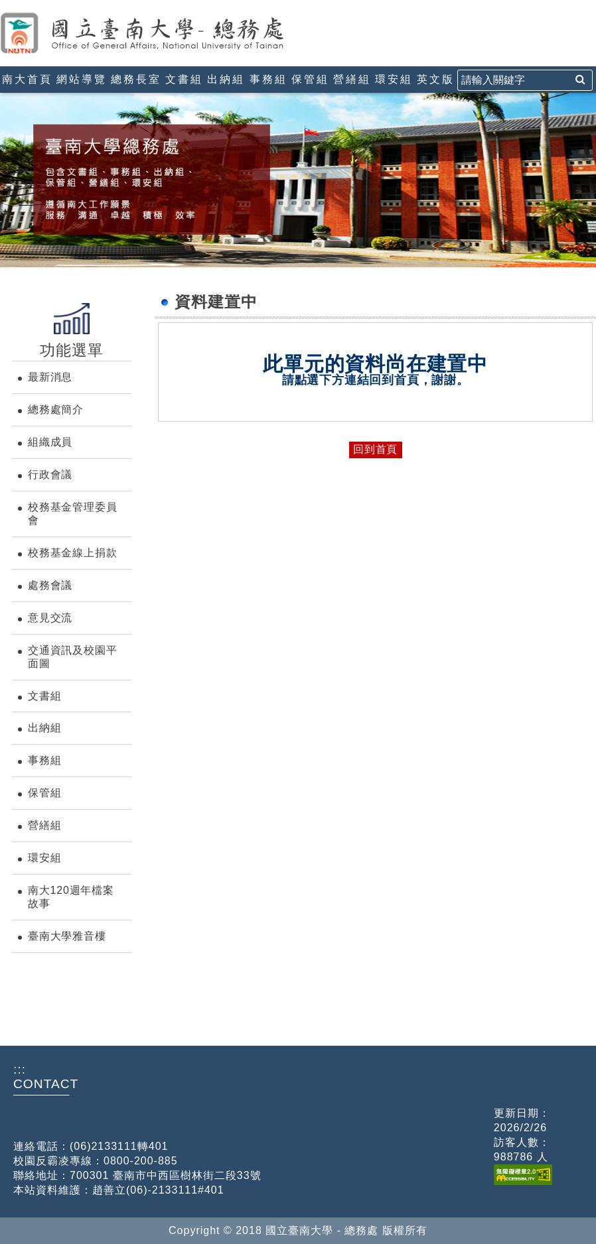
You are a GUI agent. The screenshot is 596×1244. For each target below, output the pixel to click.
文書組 (184, 79)
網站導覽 (81, 79)
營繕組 (352, 79)
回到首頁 (375, 449)
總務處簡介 (56, 409)
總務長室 (136, 79)
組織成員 (50, 442)
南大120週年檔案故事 (71, 897)
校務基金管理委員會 (72, 513)
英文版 (436, 79)
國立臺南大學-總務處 (169, 33)
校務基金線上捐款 (72, 552)
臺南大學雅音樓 (67, 936)
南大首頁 (27, 79)
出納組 (226, 79)
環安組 (394, 79)
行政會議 (50, 474)
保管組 (310, 79)
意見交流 (50, 617)
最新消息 (50, 377)
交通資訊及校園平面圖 (72, 657)
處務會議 (50, 585)
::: (5, 5)
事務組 (268, 79)
